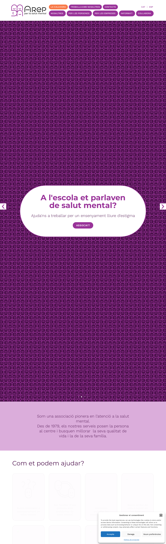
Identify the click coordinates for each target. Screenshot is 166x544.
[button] (161, 515)
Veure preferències (152, 534)
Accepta (110, 534)
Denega (130, 534)
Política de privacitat (131, 540)
